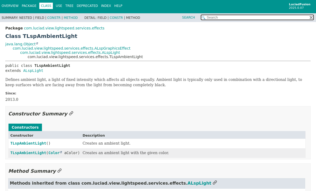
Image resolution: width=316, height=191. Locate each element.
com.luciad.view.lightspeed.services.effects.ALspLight (70, 52)
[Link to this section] (71, 113)
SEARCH (188, 17)
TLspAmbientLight (28, 143)
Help (118, 6)
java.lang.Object (20, 44)
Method (71, 18)
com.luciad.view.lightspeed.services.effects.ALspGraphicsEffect (71, 48)
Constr (54, 18)
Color (53, 153)
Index (106, 6)
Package (29, 6)
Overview (10, 6)
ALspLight (33, 70)
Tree (69, 6)
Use (59, 6)
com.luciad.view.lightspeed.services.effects (64, 28)
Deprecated (87, 6)
